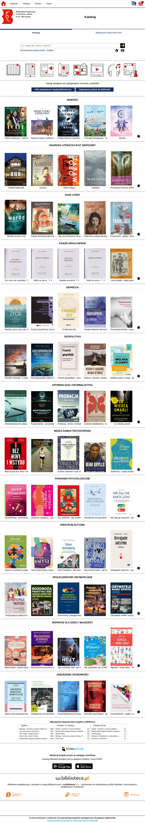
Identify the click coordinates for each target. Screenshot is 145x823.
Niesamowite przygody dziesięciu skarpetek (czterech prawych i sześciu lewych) (45, 738)
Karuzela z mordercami (99, 738)
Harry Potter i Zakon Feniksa (28, 736)
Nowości (14, 3)
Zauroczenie (59, 738)
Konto (49, 3)
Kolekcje (50, 50)
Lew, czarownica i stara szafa (28, 731)
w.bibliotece (70, 784)
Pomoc (38, 3)
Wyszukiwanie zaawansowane (32, 50)
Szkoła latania (60, 734)
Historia (26, 3)
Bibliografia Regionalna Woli (109, 33)
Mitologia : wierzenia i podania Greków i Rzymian (35, 729)
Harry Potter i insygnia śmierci (29, 734)
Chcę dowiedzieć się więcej (59, 820)
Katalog (36, 33)
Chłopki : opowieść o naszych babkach (68, 729)
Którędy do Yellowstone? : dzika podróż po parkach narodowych (112, 736)
